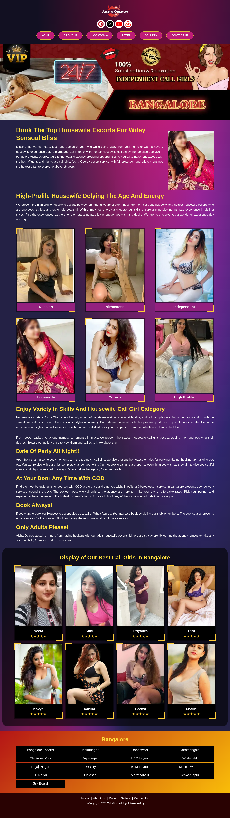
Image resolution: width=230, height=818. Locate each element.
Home (45, 35)
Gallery (125, 798)
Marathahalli (140, 775)
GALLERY (151, 35)
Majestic (90, 775)
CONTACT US (179, 35)
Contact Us (141, 798)
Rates (113, 798)
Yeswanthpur (189, 775)
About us (70, 35)
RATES (126, 35)
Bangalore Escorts (40, 750)
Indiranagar (90, 750)
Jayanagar (90, 758)
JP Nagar (40, 775)
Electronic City (40, 758)
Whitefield (189, 758)
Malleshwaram (189, 767)
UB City (90, 767)
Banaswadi (140, 750)
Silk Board (40, 783)
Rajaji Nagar (40, 767)
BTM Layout (140, 767)
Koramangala (190, 750)
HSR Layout (140, 758)
